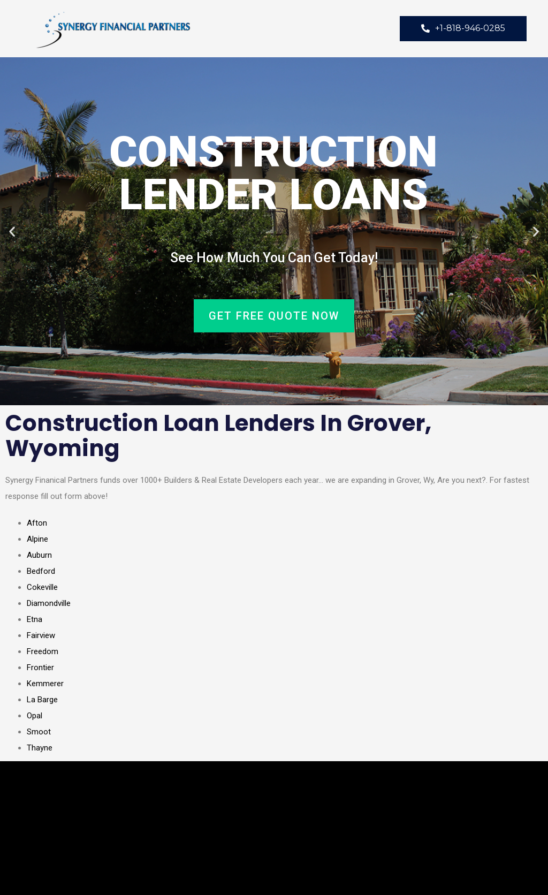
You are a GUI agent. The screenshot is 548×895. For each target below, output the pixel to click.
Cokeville (42, 587)
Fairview (41, 635)
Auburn (39, 555)
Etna (34, 619)
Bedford (41, 571)
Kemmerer (45, 683)
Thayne (39, 748)
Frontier (40, 667)
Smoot (39, 732)
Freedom (42, 651)
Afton (37, 523)
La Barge (42, 699)
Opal (34, 715)
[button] (12, 231)
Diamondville (49, 603)
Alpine (37, 539)
